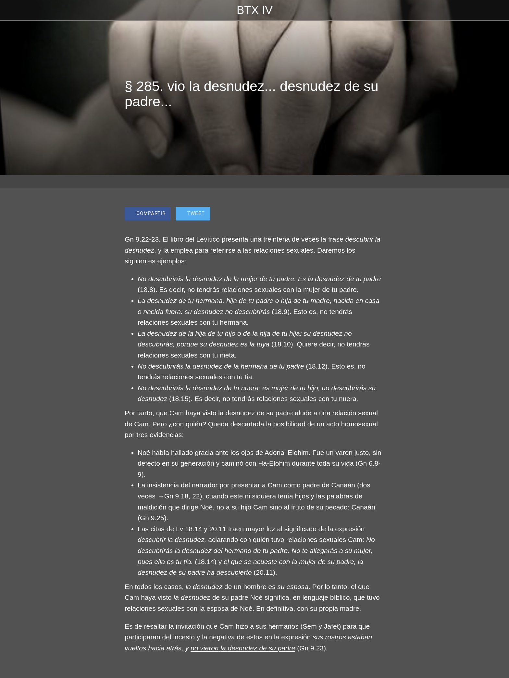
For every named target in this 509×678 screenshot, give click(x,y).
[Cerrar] (13, 10)
